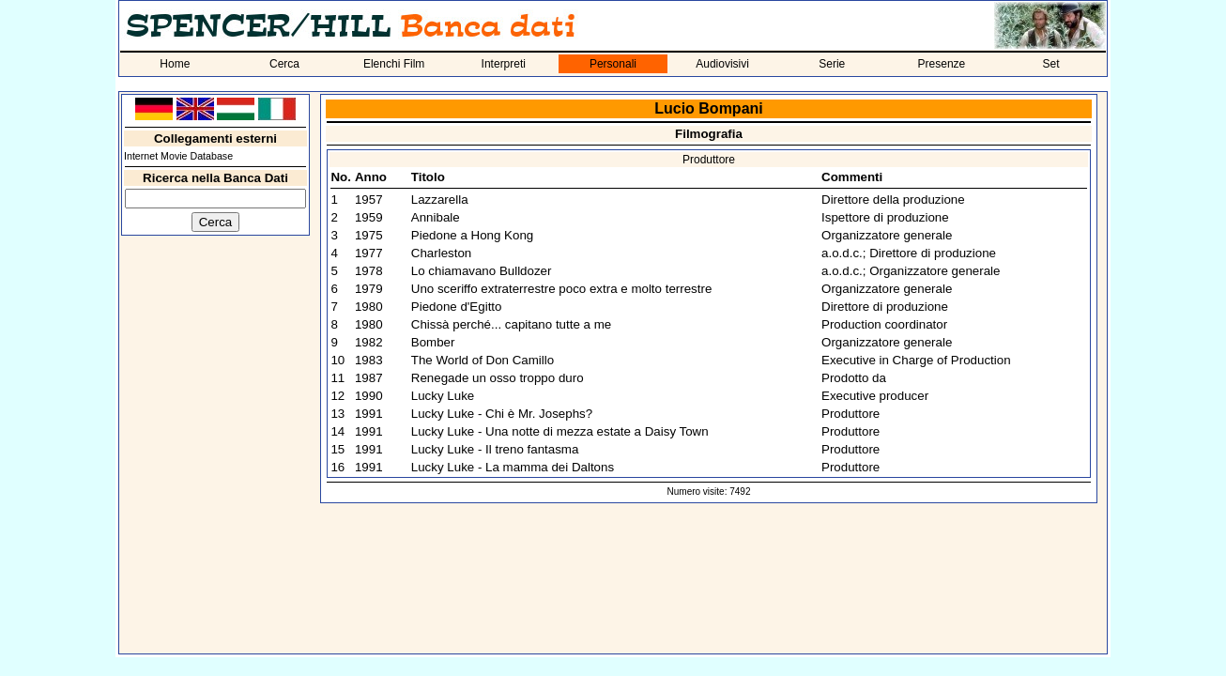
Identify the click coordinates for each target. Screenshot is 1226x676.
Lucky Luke (442, 396)
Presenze (942, 63)
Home (175, 63)
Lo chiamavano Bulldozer (481, 271)
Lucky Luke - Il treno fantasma (495, 449)
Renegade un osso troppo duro (497, 378)
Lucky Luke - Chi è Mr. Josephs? (501, 414)
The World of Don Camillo (482, 360)
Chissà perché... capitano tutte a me (511, 324)
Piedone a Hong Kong (472, 235)
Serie (832, 63)
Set (1051, 63)
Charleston (441, 253)
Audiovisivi (722, 63)
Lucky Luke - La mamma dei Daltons (512, 467)
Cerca (284, 63)
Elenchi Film (393, 63)
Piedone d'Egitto (456, 307)
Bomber (433, 342)
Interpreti (504, 63)
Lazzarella (439, 199)
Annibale (435, 217)
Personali (613, 63)
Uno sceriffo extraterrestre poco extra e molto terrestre (562, 289)
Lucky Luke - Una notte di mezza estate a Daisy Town (560, 431)
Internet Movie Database (178, 155)
